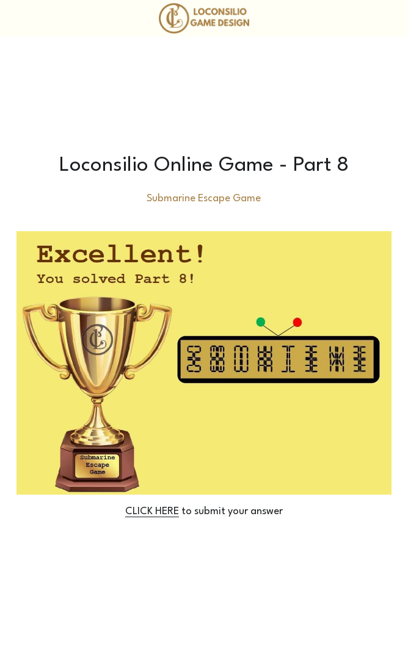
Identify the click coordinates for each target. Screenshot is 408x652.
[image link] (204, 17)
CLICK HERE (152, 511)
